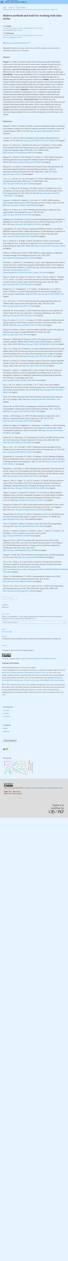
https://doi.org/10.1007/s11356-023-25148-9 (50, 246)
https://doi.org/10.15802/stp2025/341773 (18, 43)
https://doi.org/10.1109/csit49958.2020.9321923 (23, 476)
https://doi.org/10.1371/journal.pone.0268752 (18, 153)
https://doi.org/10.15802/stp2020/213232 (43, 131)
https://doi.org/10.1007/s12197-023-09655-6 (28, 325)
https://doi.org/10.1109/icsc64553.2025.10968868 (20, 236)
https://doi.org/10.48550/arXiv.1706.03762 (17, 536)
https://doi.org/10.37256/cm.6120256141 (21, 316)
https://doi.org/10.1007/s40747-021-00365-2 (39, 356)
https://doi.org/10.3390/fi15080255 (49, 294)
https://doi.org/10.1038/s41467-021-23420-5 (18, 452)
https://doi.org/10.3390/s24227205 (34, 366)
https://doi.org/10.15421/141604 (14, 174)
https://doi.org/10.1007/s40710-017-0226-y (17, 215)
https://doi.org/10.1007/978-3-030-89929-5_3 (42, 399)
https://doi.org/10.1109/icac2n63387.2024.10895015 (29, 488)
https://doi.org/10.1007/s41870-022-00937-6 (22, 411)
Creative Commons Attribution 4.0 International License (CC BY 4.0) (26, 672)
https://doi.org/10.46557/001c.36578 (15, 335)
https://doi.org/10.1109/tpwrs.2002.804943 (21, 205)
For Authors (6, 713)
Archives (11, 7)
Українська (6, 731)
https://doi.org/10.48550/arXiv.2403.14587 (28, 526)
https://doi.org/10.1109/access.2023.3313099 (18, 184)
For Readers (6, 710)
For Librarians (7, 716)
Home (4, 7)
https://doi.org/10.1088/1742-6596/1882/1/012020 (39, 344)
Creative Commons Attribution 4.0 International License (38, 658)
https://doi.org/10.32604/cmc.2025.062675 (17, 442)
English (5, 728)
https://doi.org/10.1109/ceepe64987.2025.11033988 (20, 550)
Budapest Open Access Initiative (54, 680)
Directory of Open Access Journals (28, 680)
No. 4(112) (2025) (20, 7)
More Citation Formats (10, 622)
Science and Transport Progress (16, 2)
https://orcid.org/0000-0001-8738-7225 (12, 37)
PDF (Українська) (10, 597)
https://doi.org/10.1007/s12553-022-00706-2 (18, 284)
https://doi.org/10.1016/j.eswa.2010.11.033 (17, 306)
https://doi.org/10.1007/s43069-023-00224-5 (18, 581)
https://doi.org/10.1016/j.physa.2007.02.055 (18, 421)
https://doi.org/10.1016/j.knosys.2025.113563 (18, 258)
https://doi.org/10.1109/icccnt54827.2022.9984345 (20, 380)
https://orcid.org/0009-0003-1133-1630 (12, 30)
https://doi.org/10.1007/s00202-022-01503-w (26, 224)
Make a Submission (9, 740)
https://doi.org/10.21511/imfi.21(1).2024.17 (29, 500)
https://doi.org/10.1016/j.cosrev (13, 519)
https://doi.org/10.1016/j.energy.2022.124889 (18, 591)
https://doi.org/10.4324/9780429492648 (31, 557)
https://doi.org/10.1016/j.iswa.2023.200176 (27, 162)
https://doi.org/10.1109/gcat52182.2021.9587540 (27, 510)
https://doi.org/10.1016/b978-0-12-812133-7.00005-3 (38, 141)
